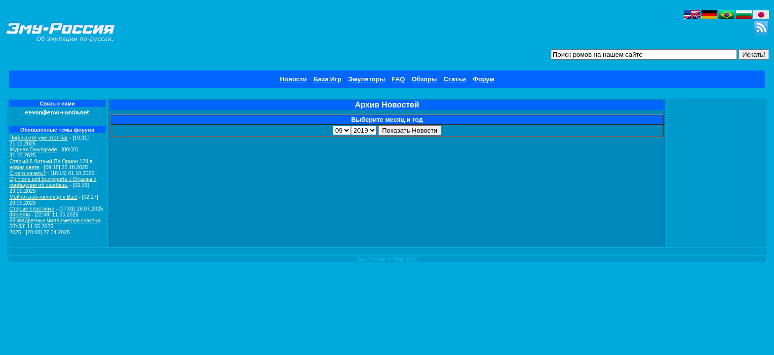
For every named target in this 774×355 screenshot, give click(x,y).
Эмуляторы (366, 79)
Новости (293, 79)
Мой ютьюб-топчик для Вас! (43, 197)
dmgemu (19, 214)
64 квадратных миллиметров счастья (54, 220)
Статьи (455, 79)
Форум (483, 79)
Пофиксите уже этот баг (38, 138)
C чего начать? (27, 173)
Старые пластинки (31, 209)
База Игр (327, 79)
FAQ (398, 79)
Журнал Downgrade (33, 149)
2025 (15, 232)
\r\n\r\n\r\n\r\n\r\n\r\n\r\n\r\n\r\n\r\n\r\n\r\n (342, 130)
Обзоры (424, 79)
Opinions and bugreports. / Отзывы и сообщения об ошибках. (53, 182)
